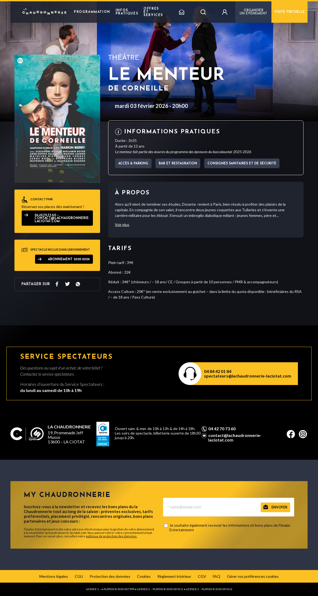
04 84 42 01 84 (217, 371)
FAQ (216, 576)
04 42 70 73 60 (222, 428)
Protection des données (110, 576)
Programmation (92, 12)
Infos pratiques (127, 12)
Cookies (144, 576)
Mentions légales (53, 576)
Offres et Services (153, 12)
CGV (202, 576)
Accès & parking (133, 163)
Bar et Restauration (178, 163)
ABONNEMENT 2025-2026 (69, 259)
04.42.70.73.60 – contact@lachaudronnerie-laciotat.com (62, 218)
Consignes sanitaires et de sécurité (241, 163)
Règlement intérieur (174, 576)
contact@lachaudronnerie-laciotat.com (235, 437)
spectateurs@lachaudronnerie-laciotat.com (247, 376)
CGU (79, 576)
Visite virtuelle (289, 12)
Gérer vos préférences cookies (253, 576)
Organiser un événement (253, 12)
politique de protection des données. (111, 536)
